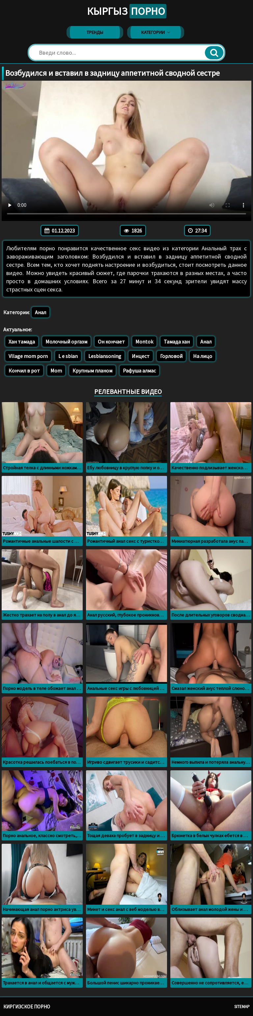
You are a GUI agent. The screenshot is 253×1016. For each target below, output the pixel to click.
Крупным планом (92, 370)
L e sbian (68, 356)
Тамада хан (177, 341)
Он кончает (111, 341)
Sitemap (242, 1006)
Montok (144, 341)
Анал (40, 312)
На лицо (202, 356)
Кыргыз (126, 11)
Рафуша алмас (139, 370)
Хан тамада (22, 341)
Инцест (141, 356)
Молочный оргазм (66, 341)
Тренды (95, 32)
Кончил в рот (24, 370)
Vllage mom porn (28, 356)
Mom (56, 370)
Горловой (171, 356)
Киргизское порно (26, 1006)
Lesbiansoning (104, 356)
